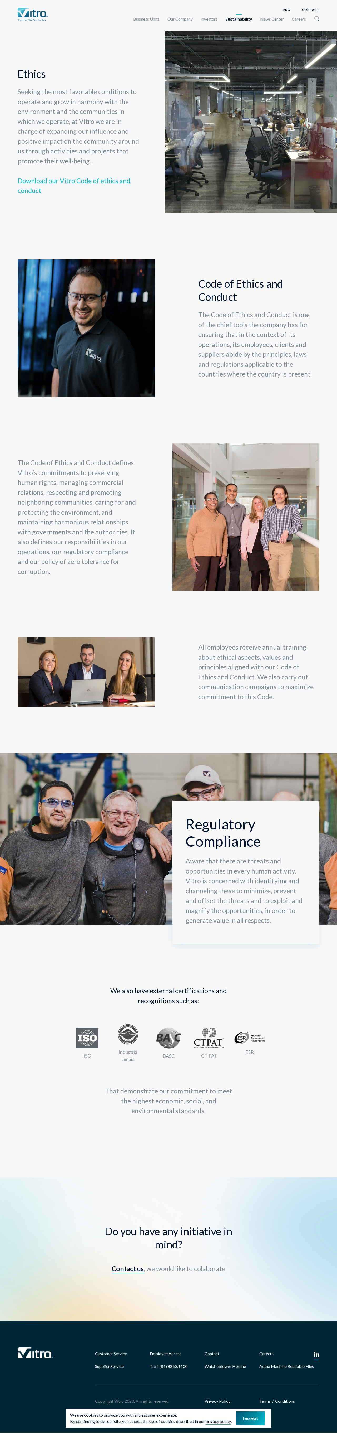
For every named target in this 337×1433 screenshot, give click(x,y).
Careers (299, 18)
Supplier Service (109, 1366)
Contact (310, 9)
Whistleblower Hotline (225, 1366)
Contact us (128, 1268)
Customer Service (111, 1353)
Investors (209, 18)
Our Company (180, 18)
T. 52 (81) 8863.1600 (168, 1366)
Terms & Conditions (277, 1400)
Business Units (146, 18)
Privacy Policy (217, 1400)
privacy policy (218, 1428)
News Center (272, 18)
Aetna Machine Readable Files (286, 1366)
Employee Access (165, 1353)
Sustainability (238, 18)
